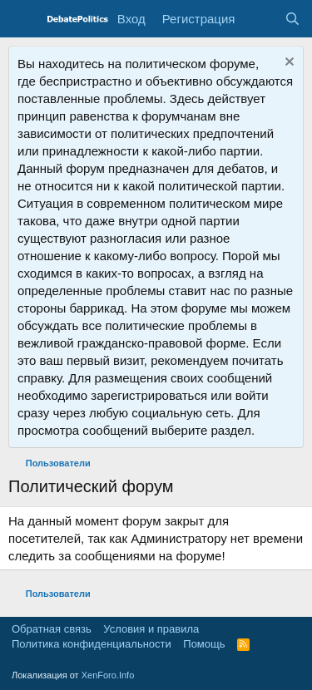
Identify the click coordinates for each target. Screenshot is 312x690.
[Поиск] (292, 18)
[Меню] (22, 19)
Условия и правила (151, 629)
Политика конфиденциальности (91, 644)
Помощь (204, 644)
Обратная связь (52, 629)
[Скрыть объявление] (287, 63)
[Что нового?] (259, 18)
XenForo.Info (108, 675)
